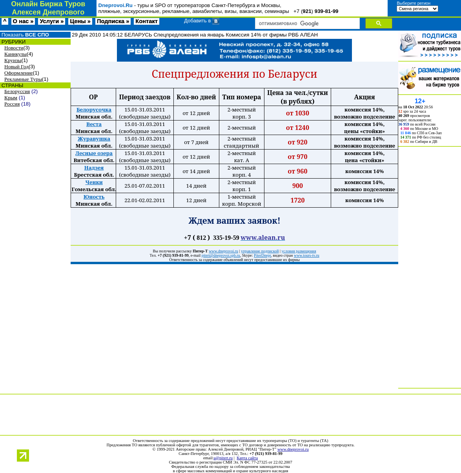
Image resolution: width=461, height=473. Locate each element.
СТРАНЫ (11, 85)
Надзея (94, 167)
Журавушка (94, 138)
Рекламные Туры (23, 79)
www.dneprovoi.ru (293, 449)
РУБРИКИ (13, 42)
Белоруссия (17, 91)
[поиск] (306, 23)
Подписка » (113, 21)
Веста (94, 124)
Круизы (12, 60)
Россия (12, 104)
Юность (94, 196)
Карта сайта (247, 458)
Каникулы (15, 54)
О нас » (23, 21)
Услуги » (52, 21)
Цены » (80, 21)
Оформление (18, 73)
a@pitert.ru (223, 458)
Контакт (146, 21)
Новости (13, 48)
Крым (10, 97)
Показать (24, 35)
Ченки (93, 182)
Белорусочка (94, 109)
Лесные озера (94, 153)
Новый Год (16, 66)
